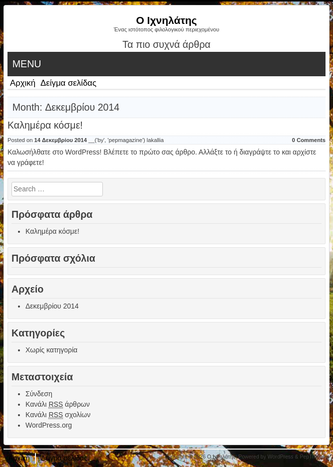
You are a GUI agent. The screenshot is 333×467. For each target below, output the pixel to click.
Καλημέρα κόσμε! (45, 125)
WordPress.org (48, 425)
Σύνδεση (38, 394)
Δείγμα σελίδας (68, 83)
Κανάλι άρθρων (57, 404)
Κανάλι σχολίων (57, 415)
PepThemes (314, 457)
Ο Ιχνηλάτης (166, 20)
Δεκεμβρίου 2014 (52, 306)
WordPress (281, 457)
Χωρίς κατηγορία (51, 350)
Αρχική (22, 83)
